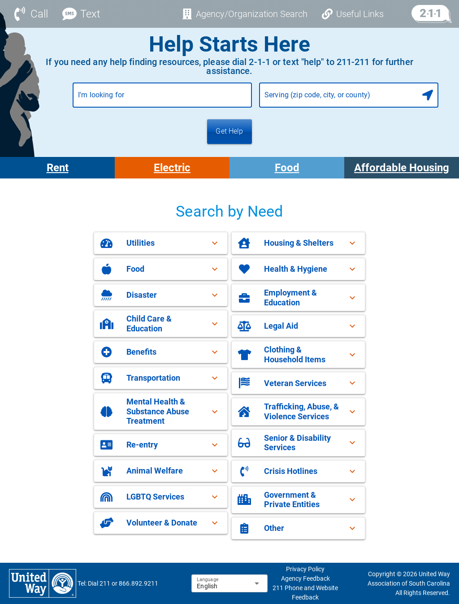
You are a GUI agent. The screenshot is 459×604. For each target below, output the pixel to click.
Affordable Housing (401, 167)
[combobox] (162, 98)
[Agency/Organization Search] (244, 14)
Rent (58, 167)
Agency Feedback (305, 578)
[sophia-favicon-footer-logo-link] (42, 583)
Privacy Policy (305, 569)
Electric (172, 167)
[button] (160, 243)
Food (287, 167)
